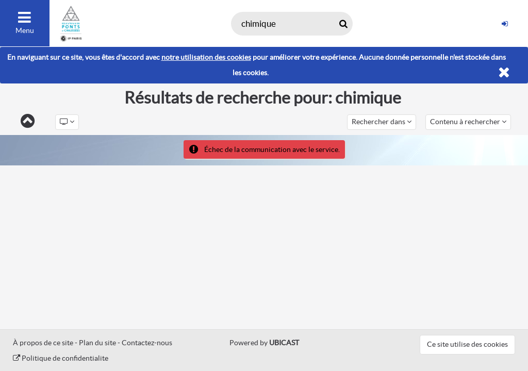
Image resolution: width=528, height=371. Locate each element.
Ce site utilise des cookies (467, 344)
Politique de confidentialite (60, 358)
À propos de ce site (43, 343)
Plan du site (97, 343)
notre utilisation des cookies (206, 57)
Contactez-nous (147, 343)
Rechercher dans (381, 121)
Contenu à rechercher (468, 121)
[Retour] (27, 122)
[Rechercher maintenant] (343, 24)
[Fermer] (504, 73)
